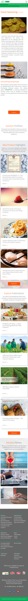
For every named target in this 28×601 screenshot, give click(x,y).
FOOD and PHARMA (17, 4)
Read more (14, 284)
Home (9, 4)
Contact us (14, 112)
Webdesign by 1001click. (22, 599)
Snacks (24, 4)
